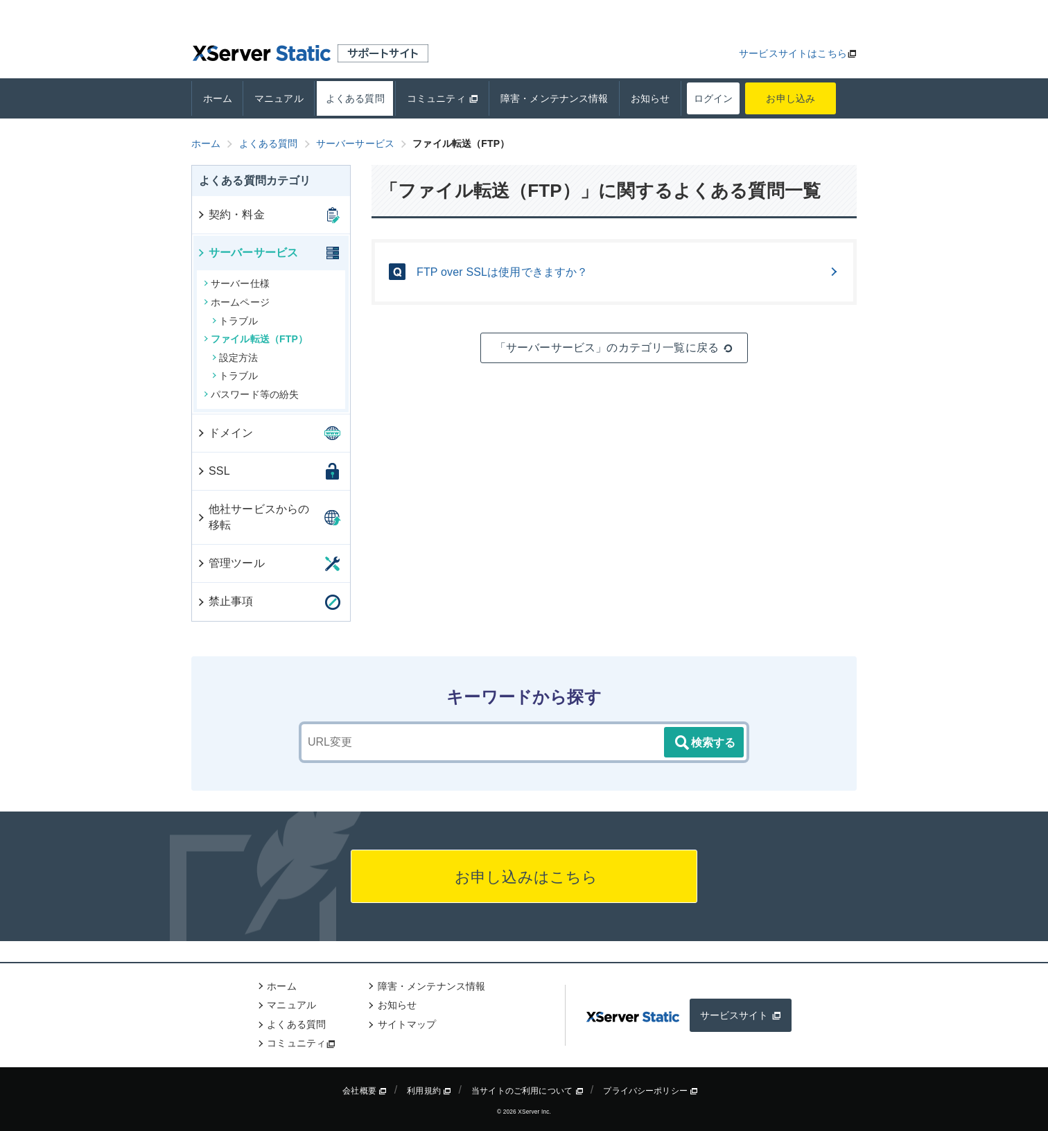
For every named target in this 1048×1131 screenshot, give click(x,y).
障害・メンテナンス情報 (554, 98)
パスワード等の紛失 (251, 394)
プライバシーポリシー (650, 1091)
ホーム (217, 98)
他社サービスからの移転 (252, 516)
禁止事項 (225, 601)
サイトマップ (407, 1024)
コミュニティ (442, 98)
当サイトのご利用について (527, 1091)
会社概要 (364, 1091)
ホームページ (237, 302)
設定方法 (235, 357)
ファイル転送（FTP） (256, 338)
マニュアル (279, 98)
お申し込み (791, 98)
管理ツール (230, 563)
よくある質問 (355, 98)
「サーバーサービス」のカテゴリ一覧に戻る (614, 348)
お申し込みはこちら (524, 877)
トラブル (235, 320)
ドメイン (225, 433)
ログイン (713, 98)
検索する (704, 743)
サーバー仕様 (237, 283)
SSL (213, 471)
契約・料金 (230, 214)
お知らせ (650, 98)
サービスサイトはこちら (793, 53)
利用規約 (429, 1091)
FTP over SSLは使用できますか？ (628, 272)
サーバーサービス (247, 252)
